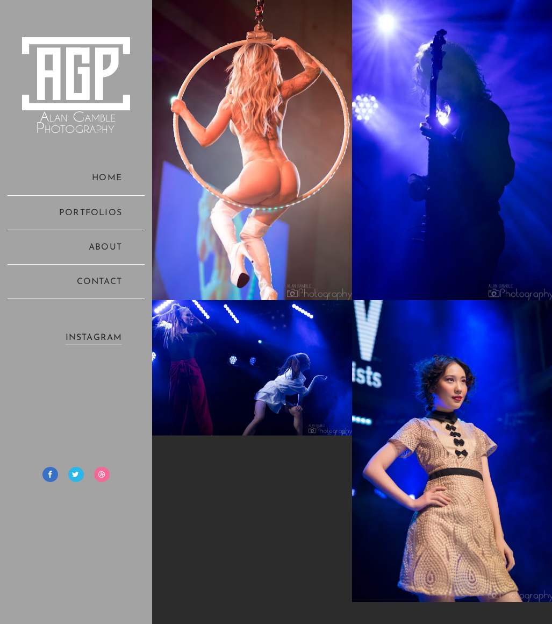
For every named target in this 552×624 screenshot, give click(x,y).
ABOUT (105, 247)
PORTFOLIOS (90, 213)
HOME (107, 178)
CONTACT (99, 282)
